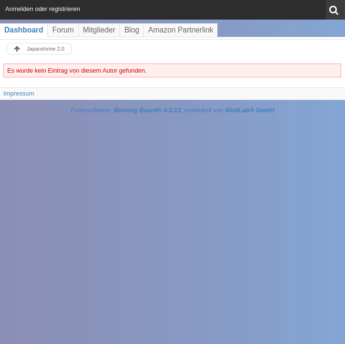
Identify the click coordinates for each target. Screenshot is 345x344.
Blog (131, 30)
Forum (63, 30)
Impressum (18, 93)
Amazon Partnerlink (180, 30)
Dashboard (23, 30)
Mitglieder (99, 30)
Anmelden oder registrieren (42, 8)
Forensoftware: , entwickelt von (172, 110)
